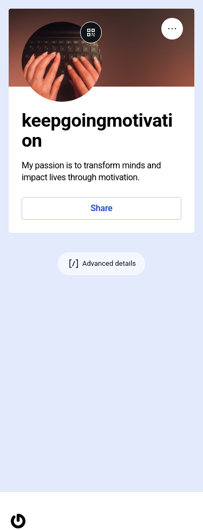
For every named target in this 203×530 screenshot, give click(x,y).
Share (101, 208)
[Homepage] (18, 521)
